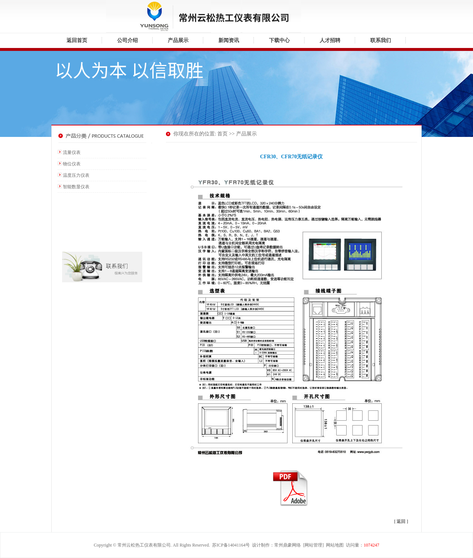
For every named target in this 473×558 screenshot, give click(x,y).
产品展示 (178, 40)
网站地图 (335, 545)
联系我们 (380, 40)
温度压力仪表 (76, 175)
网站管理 (313, 545)
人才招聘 (330, 40)
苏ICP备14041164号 (231, 545)
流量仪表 (72, 152)
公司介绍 (127, 40)
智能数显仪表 (76, 186)
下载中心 (279, 40)
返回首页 (77, 40)
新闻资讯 (228, 40)
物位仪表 (72, 163)
